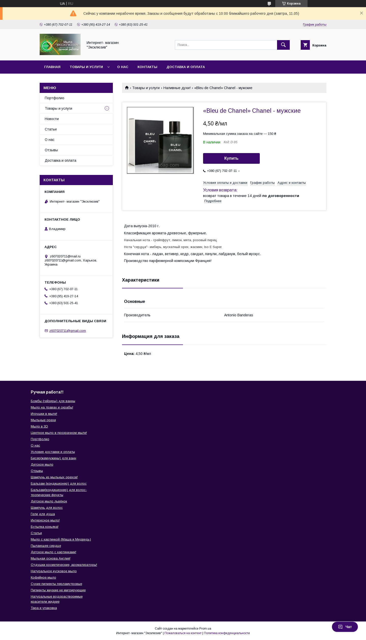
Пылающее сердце (46, 546)
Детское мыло (42, 464)
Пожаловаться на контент (183, 633)
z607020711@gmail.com (67, 331)
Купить (231, 158)
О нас (122, 67)
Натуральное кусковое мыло (54, 571)
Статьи (51, 129)
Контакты (147, 67)
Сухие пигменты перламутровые (56, 584)
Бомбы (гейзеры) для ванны (53, 401)
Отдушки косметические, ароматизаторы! (64, 565)
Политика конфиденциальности (227, 633)
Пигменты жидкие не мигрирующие (58, 590)
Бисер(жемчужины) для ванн (53, 458)
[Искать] (283, 45)
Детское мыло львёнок (49, 501)
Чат (345, 627)
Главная (52, 67)
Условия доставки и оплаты (53, 452)
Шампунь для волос (47, 508)
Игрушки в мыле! (44, 414)
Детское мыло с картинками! (53, 552)
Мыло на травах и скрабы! (52, 407)
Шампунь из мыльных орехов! (54, 477)
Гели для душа (43, 514)
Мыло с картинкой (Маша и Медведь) (61, 539)
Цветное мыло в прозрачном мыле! (59, 433)
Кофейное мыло (43, 577)
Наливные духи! (177, 88)
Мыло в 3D (39, 426)
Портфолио (54, 98)
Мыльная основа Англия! (50, 558)
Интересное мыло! (45, 520)
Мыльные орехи (43, 420)
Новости (52, 119)
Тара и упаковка (44, 608)
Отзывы (51, 150)
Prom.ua (205, 628)
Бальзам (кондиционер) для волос (59, 483)
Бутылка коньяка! (44, 527)
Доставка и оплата (185, 67)
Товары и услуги (86, 67)
